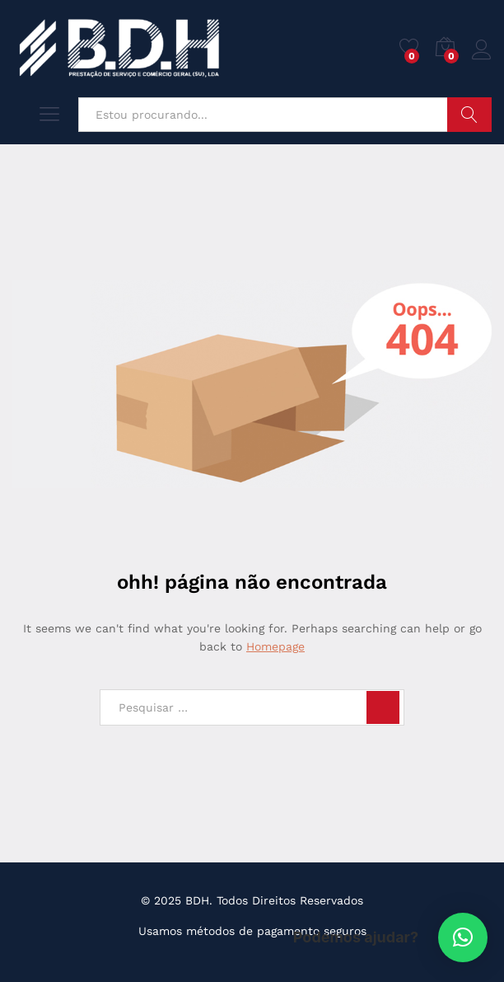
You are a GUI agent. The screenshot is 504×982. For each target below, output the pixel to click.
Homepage (275, 646)
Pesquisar (469, 114)
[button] (463, 937)
